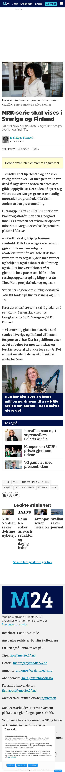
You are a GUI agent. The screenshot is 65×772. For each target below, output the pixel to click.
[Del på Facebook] (5, 495)
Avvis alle (11, 765)
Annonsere (26, 3)
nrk (6, 482)
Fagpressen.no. (11, 757)
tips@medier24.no (23, 655)
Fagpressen (48, 698)
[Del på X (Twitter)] (10, 495)
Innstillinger (58, 770)
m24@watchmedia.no (37, 678)
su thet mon (25, 487)
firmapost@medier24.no (19, 690)
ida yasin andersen (35, 482)
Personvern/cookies (15, 624)
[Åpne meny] (62, 4)
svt (53, 487)
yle (15, 482)
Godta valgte (21, 765)
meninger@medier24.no (30, 663)
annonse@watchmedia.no (34, 670)
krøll (8, 487)
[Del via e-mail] (16, 495)
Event (38, 3)
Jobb (15, 3)
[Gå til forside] (6, 3)
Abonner (51, 3)
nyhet (42, 487)
